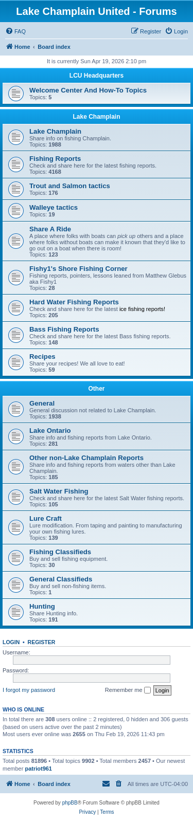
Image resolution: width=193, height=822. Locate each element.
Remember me (128, 690)
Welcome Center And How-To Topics (88, 90)
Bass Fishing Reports (64, 329)
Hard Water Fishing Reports (74, 302)
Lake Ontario (50, 430)
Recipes (42, 356)
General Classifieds (60, 579)
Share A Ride (50, 229)
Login (11, 642)
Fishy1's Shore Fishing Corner (78, 268)
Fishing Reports (55, 158)
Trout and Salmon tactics (69, 186)
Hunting (42, 606)
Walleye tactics (53, 207)
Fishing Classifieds (60, 552)
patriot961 (38, 768)
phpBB (70, 803)
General (42, 403)
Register (42, 642)
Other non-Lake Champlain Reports (86, 458)
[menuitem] (15, 31)
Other (96, 388)
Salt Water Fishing (59, 491)
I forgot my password (29, 690)
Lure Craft (45, 518)
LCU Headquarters (96, 75)
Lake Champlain (96, 116)
